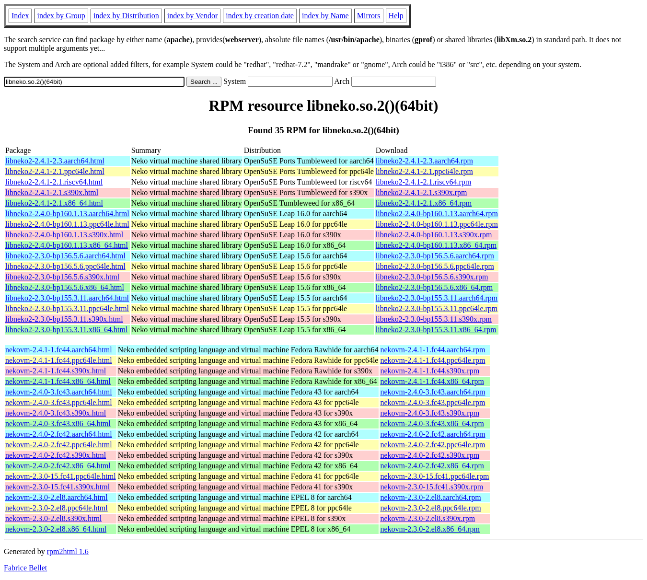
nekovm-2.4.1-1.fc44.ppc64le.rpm (432, 360)
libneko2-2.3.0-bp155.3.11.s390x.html (64, 319)
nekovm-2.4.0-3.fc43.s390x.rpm (429, 413)
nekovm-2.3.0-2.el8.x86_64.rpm (430, 529)
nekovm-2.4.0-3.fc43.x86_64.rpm (432, 423)
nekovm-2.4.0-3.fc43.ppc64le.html (58, 402)
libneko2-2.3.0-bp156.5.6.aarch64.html (65, 256)
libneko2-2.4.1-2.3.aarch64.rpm (424, 161)
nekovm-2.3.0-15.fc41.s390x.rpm (431, 487)
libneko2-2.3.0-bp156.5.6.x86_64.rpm (434, 287)
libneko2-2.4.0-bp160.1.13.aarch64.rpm (437, 213)
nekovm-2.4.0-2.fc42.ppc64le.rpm (432, 445)
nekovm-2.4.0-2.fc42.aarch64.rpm (432, 434)
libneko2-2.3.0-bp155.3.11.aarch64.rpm (436, 298)
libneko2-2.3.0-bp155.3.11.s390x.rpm (434, 319)
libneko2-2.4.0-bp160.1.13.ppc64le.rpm (437, 224)
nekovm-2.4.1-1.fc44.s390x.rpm (429, 371)
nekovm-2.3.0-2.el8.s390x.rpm (427, 518)
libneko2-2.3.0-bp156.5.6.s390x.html (62, 277)
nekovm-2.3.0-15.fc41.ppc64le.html (60, 476)
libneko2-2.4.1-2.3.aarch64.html (54, 161)
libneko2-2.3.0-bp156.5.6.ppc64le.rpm (435, 266)
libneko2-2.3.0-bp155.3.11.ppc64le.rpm (436, 308)
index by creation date (260, 16)
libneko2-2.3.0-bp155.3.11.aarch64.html (67, 298)
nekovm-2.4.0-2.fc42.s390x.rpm (429, 455)
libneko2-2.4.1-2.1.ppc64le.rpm (424, 171)
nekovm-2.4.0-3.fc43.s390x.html (55, 413)
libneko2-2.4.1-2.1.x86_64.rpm (424, 203)
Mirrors (369, 16)
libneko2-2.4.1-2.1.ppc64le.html (54, 171)
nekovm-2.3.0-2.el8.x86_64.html (55, 529)
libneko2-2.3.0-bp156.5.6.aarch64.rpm (435, 256)
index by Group (61, 16)
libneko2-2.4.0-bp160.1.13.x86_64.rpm (436, 245)
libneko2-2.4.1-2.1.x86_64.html (54, 203)
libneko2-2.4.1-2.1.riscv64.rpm (424, 182)
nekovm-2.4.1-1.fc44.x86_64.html (58, 381)
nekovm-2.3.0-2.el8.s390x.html (53, 518)
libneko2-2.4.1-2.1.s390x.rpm (421, 192)
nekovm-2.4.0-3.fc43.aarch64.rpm (432, 392)
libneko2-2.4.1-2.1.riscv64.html (54, 182)
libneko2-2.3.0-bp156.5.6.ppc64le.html (65, 266)
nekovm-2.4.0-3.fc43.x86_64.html (58, 423)
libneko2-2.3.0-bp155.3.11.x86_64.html (66, 329)
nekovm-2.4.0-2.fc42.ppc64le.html (58, 445)
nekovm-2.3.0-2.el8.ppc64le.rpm (430, 508)
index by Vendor (192, 16)
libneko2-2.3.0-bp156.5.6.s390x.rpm (432, 277)
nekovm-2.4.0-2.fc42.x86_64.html (58, 466)
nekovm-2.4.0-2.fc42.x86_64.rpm (432, 466)
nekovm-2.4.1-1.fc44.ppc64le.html (58, 360)
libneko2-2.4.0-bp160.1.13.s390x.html (64, 235)
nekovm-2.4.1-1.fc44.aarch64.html (58, 350)
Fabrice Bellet (25, 568)
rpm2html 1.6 (68, 551)
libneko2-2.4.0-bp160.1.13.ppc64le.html (67, 224)
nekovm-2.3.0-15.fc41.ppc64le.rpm (434, 476)
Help (396, 16)
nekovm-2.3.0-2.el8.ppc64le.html (56, 508)
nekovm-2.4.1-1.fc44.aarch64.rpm (432, 350)
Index (20, 16)
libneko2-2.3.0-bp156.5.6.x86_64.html (64, 287)
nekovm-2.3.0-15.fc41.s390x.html (57, 487)
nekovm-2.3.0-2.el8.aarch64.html (56, 497)
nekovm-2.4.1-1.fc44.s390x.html (55, 371)
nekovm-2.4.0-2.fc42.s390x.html (55, 455)
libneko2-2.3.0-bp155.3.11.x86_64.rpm (436, 329)
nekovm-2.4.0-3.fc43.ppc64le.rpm (432, 402)
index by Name (325, 16)
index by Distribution (126, 16)
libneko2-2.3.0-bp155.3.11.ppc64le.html (67, 308)
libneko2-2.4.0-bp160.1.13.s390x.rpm (434, 235)
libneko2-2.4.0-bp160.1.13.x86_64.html (66, 245)
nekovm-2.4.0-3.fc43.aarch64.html (58, 392)
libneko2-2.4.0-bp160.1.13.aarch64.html (67, 213)
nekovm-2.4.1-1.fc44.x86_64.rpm (432, 381)
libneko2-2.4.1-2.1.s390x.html (51, 192)
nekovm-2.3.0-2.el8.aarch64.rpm (430, 497)
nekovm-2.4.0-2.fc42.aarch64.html (58, 434)
